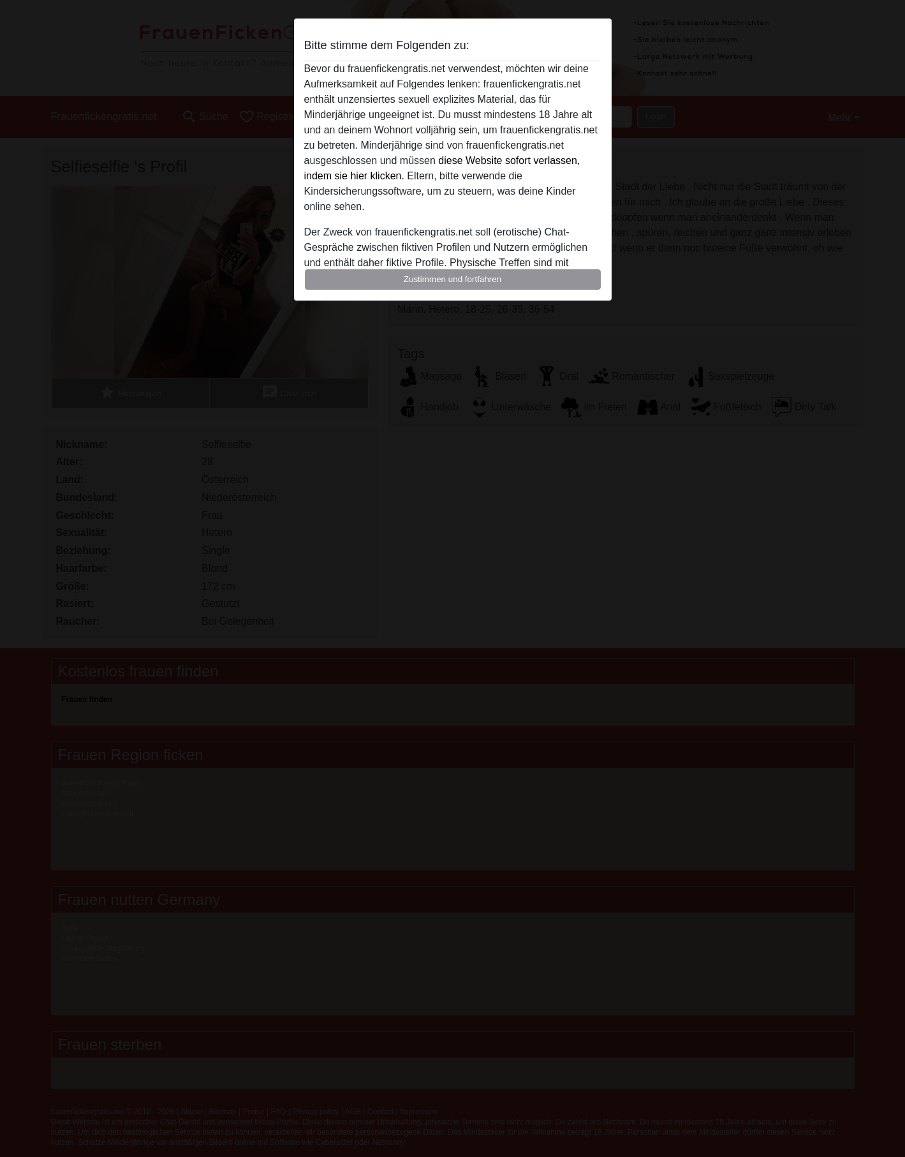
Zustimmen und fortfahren (453, 279)
